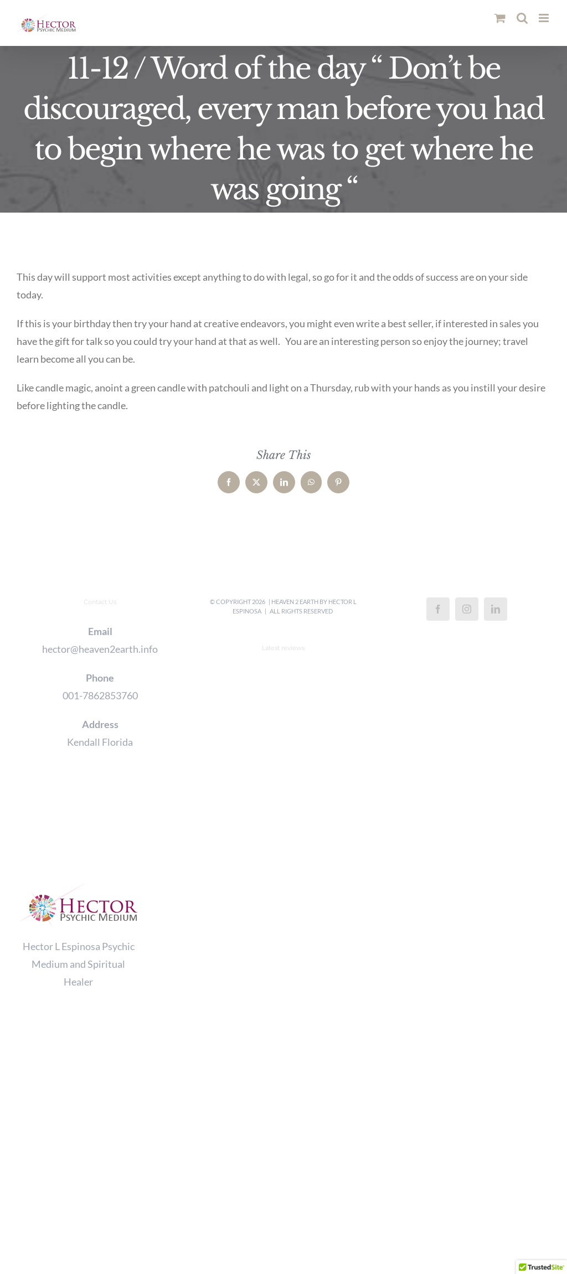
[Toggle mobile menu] (544, 18)
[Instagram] (466, 609)
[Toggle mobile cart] (500, 18)
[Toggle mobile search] (522, 18)
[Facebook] (438, 609)
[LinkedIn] (495, 609)
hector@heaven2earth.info (100, 649)
